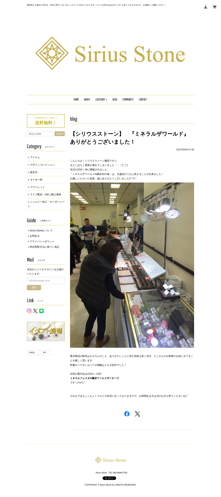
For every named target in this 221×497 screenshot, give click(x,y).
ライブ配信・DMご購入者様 (45, 194)
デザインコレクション (42, 164)
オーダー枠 (36, 179)
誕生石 (33, 172)
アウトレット (37, 187)
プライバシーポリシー (42, 241)
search (59, 133)
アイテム (35, 157)
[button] (101, 99)
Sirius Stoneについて (41, 230)
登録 (33, 287)
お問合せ (35, 236)
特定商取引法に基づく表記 (44, 246)
